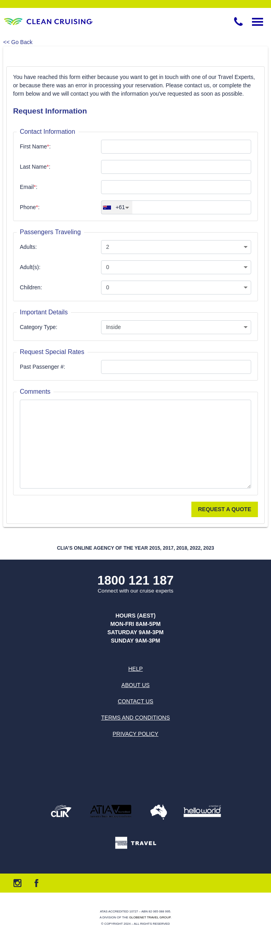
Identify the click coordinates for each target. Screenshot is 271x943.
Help (135, 669)
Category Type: (38, 327)
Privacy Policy (135, 734)
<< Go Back (17, 42)
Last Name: (35, 167)
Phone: (30, 207)
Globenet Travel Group (149, 917)
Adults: (28, 247)
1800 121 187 (135, 580)
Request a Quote (224, 509)
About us (135, 685)
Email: (28, 187)
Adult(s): (30, 267)
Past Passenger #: (42, 367)
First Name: (35, 146)
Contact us (135, 701)
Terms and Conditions (135, 717)
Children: (31, 287)
